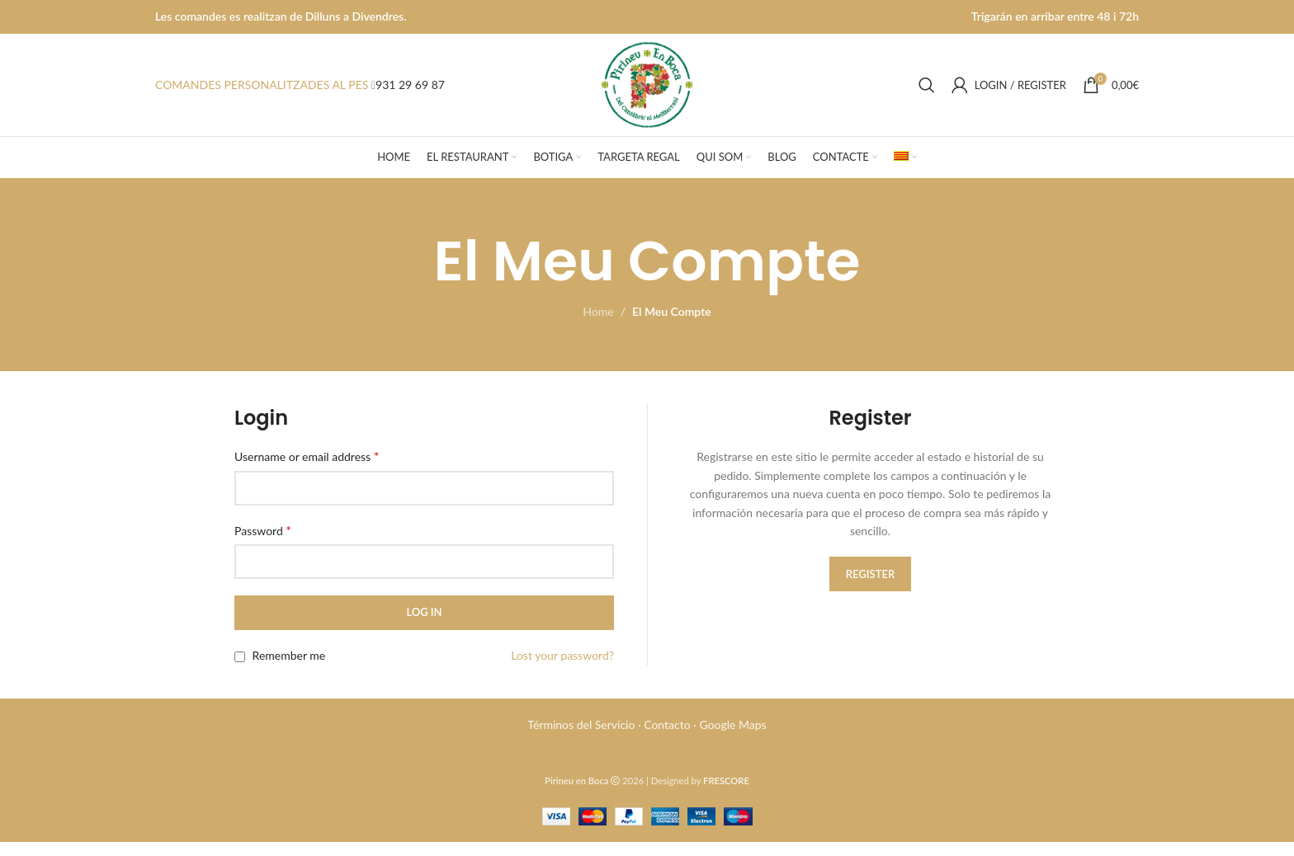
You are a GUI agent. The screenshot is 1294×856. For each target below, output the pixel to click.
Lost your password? (562, 669)
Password (262, 544)
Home (598, 326)
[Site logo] (647, 91)
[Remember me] (239, 671)
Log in (424, 626)
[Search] (926, 92)
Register (870, 588)
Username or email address (307, 470)
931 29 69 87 (410, 92)
